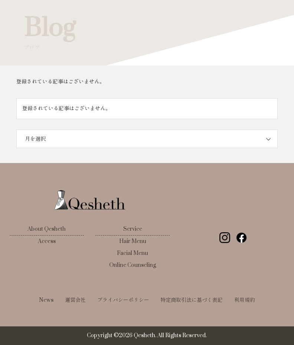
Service (132, 229)
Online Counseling (132, 265)
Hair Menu (132, 241)
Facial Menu (132, 253)
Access (47, 241)
